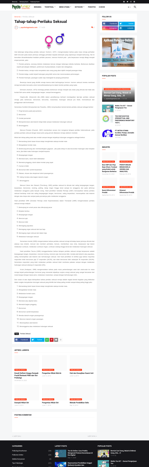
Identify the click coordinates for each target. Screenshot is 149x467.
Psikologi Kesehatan (31, 451)
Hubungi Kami (35, 2)
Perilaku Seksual (28, 17)
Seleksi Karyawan (31, 459)
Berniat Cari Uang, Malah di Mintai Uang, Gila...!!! (123, 452)
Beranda (14, 2)
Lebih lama (91, 436)
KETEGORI (79, 7)
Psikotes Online (31, 455)
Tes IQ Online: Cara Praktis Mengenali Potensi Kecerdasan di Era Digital (80, 453)
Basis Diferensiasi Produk (108, 191)
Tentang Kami (23, 2)
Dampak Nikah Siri (21, 403)
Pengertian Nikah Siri (50, 403)
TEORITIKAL (49, 7)
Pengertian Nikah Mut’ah (51, 373)
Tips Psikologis (31, 463)
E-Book (102, 7)
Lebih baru (17, 436)
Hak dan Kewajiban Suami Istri (81, 373)
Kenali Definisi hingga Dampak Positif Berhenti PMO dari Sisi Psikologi (26, 375)
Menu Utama (64, 7)
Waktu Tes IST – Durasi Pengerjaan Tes (123, 107)
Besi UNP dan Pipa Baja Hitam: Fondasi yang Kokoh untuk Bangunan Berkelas (109, 168)
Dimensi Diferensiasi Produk (127, 191)
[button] (129, 7)
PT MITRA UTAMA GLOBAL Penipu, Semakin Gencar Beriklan (124, 133)
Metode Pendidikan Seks (79, 403)
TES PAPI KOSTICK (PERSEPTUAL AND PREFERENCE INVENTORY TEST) (124, 119)
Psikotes (92, 7)
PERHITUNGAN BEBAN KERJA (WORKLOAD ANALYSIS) (125, 168)
